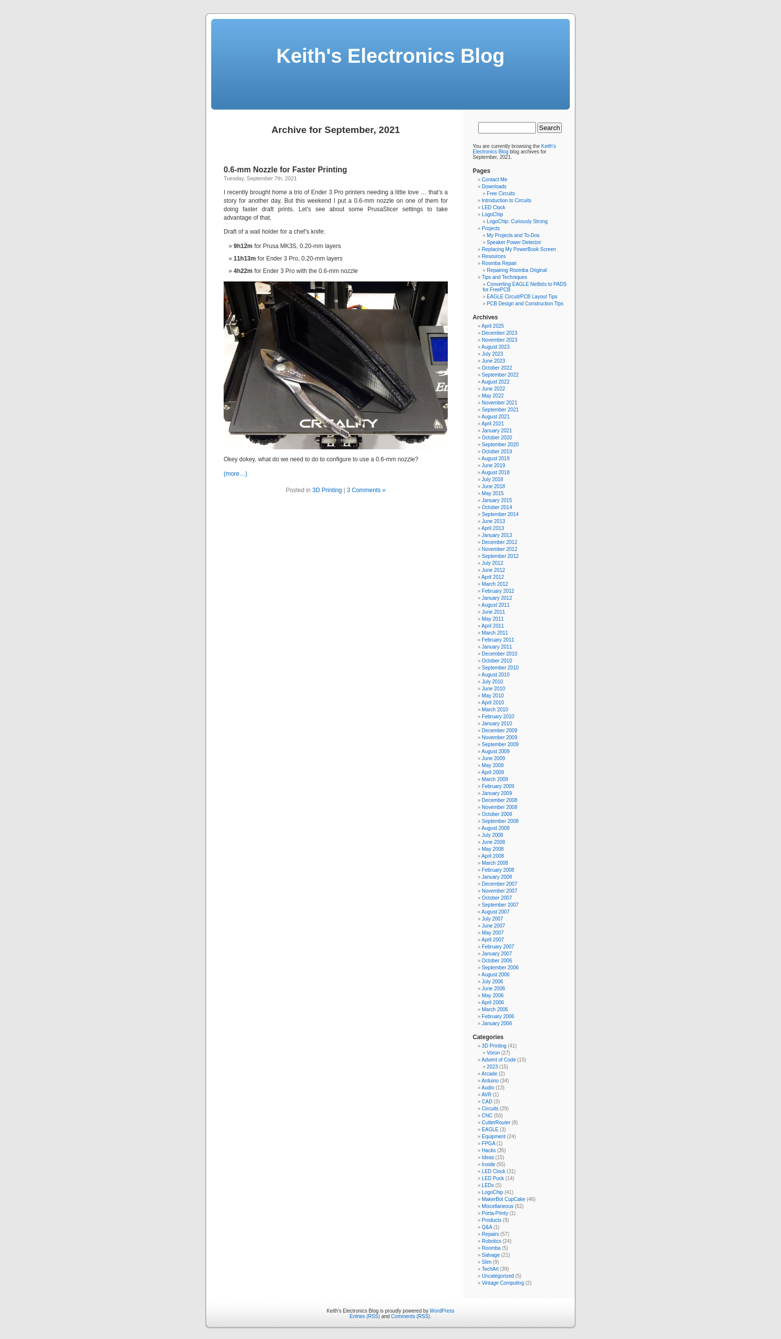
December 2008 (499, 800)
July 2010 (492, 681)
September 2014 (500, 514)
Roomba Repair (499, 263)
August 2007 (496, 912)
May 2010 (493, 695)
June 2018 (493, 486)
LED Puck (493, 1178)
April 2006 (493, 1002)
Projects (491, 228)
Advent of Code (499, 1060)
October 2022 (497, 368)
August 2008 (496, 828)
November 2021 (499, 402)
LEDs (488, 1185)
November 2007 (499, 891)
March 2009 (495, 779)
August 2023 (496, 347)
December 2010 (499, 654)
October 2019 (497, 451)
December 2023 (499, 333)
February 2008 (498, 870)
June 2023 (493, 361)
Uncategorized (498, 1276)
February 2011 (498, 640)
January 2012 (497, 598)
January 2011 (497, 647)
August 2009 (496, 751)
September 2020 (500, 444)
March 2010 (495, 709)
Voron (493, 1053)
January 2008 (497, 877)
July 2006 (492, 981)
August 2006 (496, 974)
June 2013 (493, 521)
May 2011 (493, 619)
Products (491, 1220)
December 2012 (499, 542)
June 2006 (493, 988)
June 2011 (493, 612)
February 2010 (498, 716)
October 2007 (497, 898)
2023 (492, 1067)
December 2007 (499, 884)
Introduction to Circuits (506, 200)
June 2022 (493, 389)
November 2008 (499, 807)
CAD (487, 1101)
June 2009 (493, 758)
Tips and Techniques (504, 277)
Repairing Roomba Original (517, 270)
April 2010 (493, 702)
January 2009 (497, 793)
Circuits (490, 1108)
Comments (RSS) (410, 1316)
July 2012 (492, 563)
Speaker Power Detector (514, 242)
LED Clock (493, 207)
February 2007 (498, 946)
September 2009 (500, 744)
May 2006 (493, 995)
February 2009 (498, 786)
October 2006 (497, 960)
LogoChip (492, 214)
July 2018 (492, 479)
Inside (488, 1164)
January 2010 (497, 723)
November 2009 (499, 737)
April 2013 (493, 528)
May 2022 (493, 396)
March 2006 (495, 1009)
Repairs (490, 1234)
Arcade (490, 1073)
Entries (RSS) (365, 1316)
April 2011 (493, 626)
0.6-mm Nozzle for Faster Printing (285, 169)
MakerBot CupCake (503, 1199)
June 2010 (493, 688)
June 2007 (493, 926)
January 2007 (497, 953)
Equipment (494, 1136)
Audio (488, 1087)
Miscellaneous (497, 1206)
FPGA (488, 1143)
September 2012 (500, 556)
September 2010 (500, 667)
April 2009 (493, 772)
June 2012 (493, 570)
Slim (486, 1262)
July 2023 (492, 354)
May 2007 (493, 933)
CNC (487, 1115)
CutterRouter (496, 1122)
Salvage (491, 1255)
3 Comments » (366, 490)
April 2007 (493, 939)
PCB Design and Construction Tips (525, 303)
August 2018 (496, 472)
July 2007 (492, 919)
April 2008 (493, 856)
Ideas (488, 1157)
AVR (487, 1094)
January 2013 (497, 535)
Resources (494, 256)
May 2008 (493, 849)
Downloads (494, 186)
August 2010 (496, 674)
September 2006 (500, 967)
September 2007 (500, 905)
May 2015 (493, 493)
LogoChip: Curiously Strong (517, 221)
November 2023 (499, 340)
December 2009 (499, 730)
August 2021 (496, 416)
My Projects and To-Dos (513, 235)
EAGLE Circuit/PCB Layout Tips (522, 296)
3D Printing (327, 490)
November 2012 (499, 549)
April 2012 (493, 577)
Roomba (491, 1248)
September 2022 (500, 375)
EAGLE (490, 1129)
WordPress (442, 1311)
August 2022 (496, 382)
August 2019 (496, 458)
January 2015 (497, 500)
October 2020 (497, 437)
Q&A (487, 1227)
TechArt (490, 1269)
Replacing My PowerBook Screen (519, 249)
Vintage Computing (503, 1283)
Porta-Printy (495, 1213)
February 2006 (498, 1016)
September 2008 (500, 821)
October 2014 (497, 507)
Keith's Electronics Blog (390, 56)
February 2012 (498, 591)
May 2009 (493, 765)
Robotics (491, 1241)
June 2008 (493, 842)
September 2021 (500, 409)
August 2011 (496, 605)
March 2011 (495, 633)
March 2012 (495, 584)
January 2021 (497, 430)
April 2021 (493, 423)
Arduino (490, 1080)
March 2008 (495, 863)
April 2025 (493, 326)
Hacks (489, 1150)
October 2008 (497, 814)
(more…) (235, 473)
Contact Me (494, 179)
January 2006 (497, 1023)
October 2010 (497, 661)
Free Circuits (501, 193)
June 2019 (493, 465)
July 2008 (492, 835)
